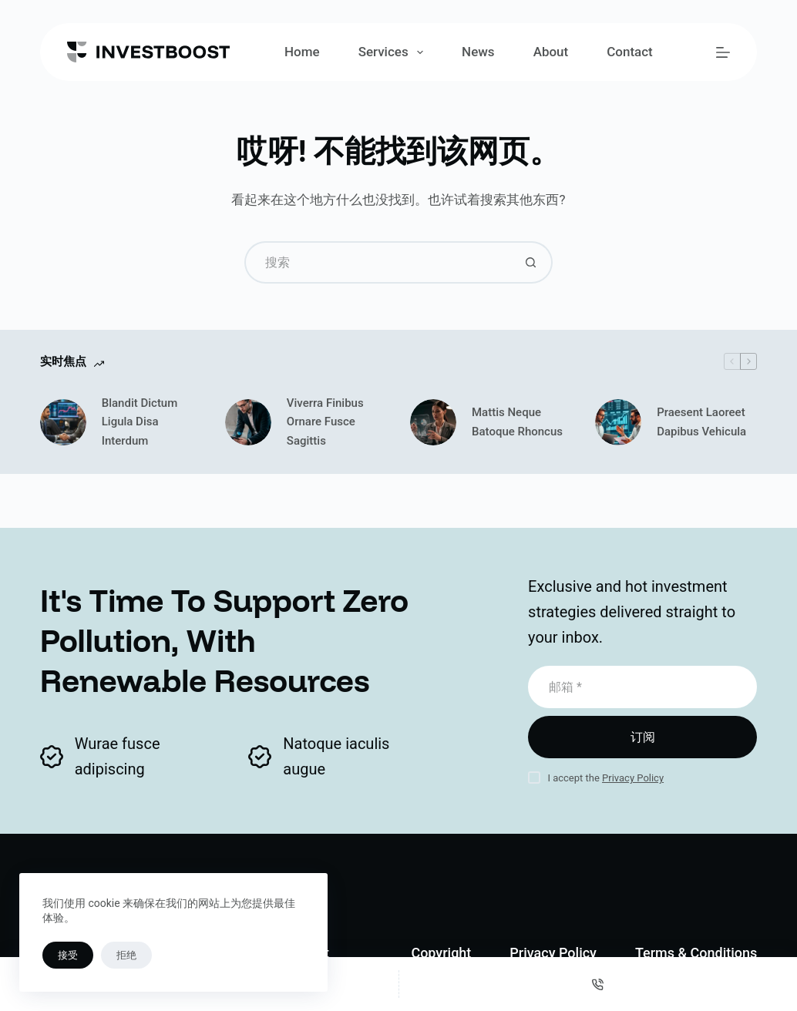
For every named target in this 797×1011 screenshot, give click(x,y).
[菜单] (723, 52)
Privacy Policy (633, 778)
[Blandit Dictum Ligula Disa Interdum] (63, 422)
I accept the (605, 778)
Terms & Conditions (696, 953)
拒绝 (126, 955)
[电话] (598, 984)
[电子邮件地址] (642, 687)
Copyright (441, 953)
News (478, 51)
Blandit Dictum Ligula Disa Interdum (140, 422)
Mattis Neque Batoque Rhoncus (517, 421)
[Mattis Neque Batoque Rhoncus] (433, 422)
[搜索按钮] (531, 262)
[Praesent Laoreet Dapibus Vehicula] (618, 422)
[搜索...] (377, 262)
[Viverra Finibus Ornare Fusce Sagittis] (248, 422)
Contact (630, 51)
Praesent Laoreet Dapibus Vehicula (701, 421)
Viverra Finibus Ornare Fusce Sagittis (325, 422)
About (551, 51)
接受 (68, 955)
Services (393, 52)
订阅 (643, 737)
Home (302, 51)
